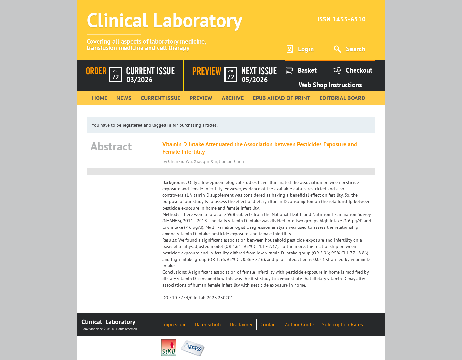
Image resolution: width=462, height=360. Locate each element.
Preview (201, 98)
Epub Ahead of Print (281, 98)
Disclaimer (241, 324)
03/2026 (139, 79)
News (124, 98)
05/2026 (255, 79)
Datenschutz (208, 324)
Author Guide (299, 324)
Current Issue (160, 98)
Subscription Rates (342, 324)
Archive (233, 98)
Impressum (174, 324)
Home (99, 98)
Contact (269, 324)
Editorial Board (342, 98)
